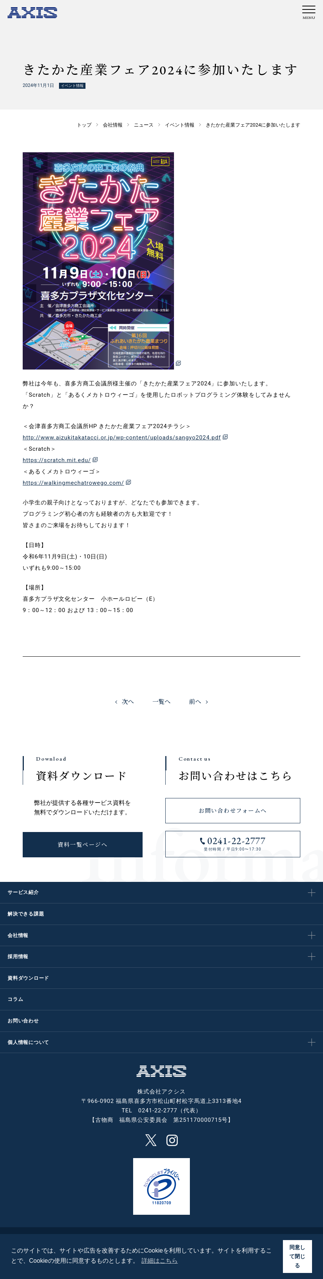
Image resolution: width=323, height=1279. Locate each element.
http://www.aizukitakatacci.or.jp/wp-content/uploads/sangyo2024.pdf (122, 437)
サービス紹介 (23, 892)
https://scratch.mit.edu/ (57, 460)
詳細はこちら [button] (159, 1260)
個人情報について (28, 1042)
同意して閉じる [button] (297, 1256)
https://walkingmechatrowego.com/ (73, 482)
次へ (128, 702)
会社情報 (18, 935)
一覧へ (161, 702)
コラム (15, 999)
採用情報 (18, 956)
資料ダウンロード (28, 978)
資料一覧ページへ (82, 844)
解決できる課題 (26, 914)
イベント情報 (72, 86)
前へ (195, 702)
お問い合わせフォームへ (233, 810)
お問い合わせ (23, 1021)
